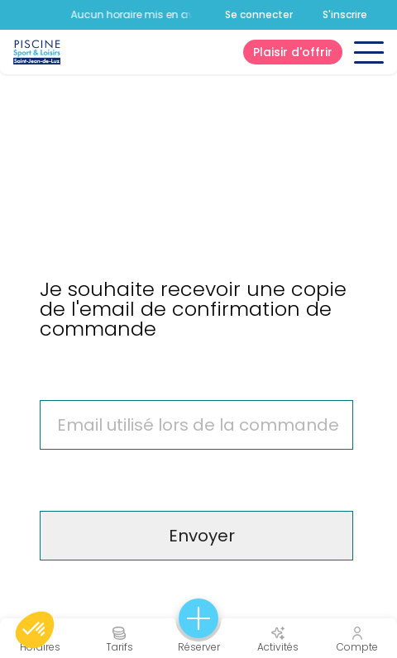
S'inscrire (345, 14)
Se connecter (259, 15)
